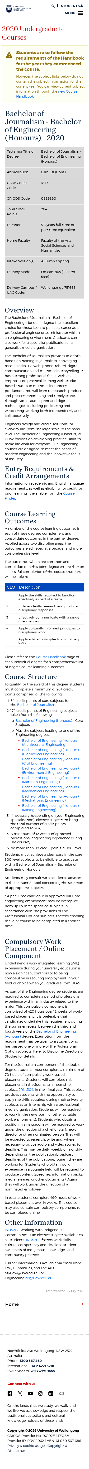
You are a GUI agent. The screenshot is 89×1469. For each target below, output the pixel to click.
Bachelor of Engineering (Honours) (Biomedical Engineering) (50, 752)
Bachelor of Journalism (36, 705)
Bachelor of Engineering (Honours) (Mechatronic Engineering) (50, 798)
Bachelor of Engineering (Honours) (43, 720)
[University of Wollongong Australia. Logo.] (18, 9)
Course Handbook (51, 657)
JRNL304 (26, 1089)
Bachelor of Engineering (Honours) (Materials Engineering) (50, 780)
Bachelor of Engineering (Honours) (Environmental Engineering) (50, 770)
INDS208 (12, 1230)
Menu (74, 13)
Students (71, 6)
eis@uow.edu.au (38, 1278)
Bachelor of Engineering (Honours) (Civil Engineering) (50, 761)
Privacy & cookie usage (26, 1446)
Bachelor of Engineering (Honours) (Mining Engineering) (50, 807)
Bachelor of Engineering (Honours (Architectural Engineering (50, 742)
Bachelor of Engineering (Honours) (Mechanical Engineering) (50, 789)
